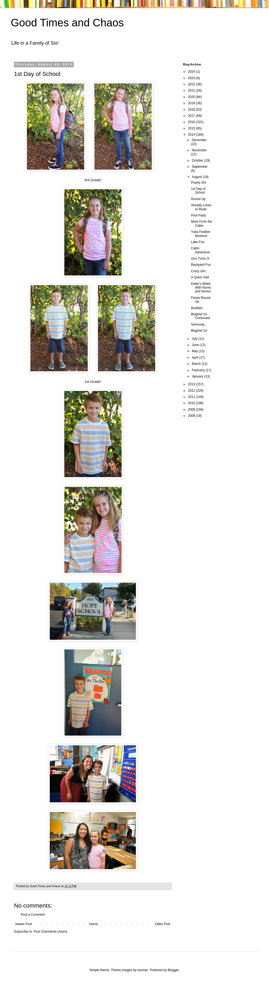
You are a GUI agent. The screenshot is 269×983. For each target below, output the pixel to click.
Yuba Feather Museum (200, 233)
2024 (192, 72)
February (199, 370)
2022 (192, 84)
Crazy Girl (198, 271)
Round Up (198, 199)
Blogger (173, 970)
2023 (192, 78)
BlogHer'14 (199, 331)
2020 (192, 97)
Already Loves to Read (201, 207)
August (197, 177)
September (200, 167)
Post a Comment (33, 914)
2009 (192, 409)
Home (93, 924)
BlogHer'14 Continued (200, 316)
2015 (192, 128)
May (195, 351)
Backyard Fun (201, 265)
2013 (192, 384)
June (196, 345)
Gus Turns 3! (200, 258)
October (198, 160)
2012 (192, 391)
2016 (192, 122)
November (199, 150)
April (195, 357)
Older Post (162, 924)
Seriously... (199, 324)
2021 (192, 90)
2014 (192, 135)
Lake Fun (197, 242)
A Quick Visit (200, 277)
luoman (142, 970)
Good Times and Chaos (67, 23)
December (199, 140)
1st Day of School (198, 190)
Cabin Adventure (200, 250)
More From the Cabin (201, 223)
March (197, 364)
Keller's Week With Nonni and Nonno (201, 287)
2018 (192, 109)
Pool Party (198, 215)
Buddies (197, 308)
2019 (192, 103)
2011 (192, 397)
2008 (192, 416)
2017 (192, 116)
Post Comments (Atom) (50, 931)
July (195, 339)
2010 (192, 403)
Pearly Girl (198, 182)
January (198, 376)
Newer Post (23, 924)
